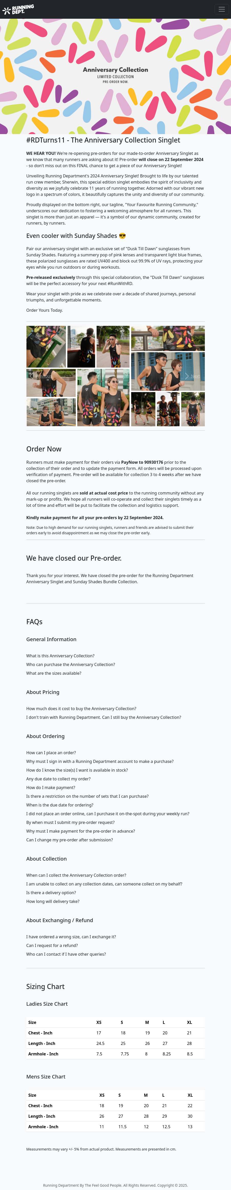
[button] (39, 376)
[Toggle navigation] (222, 9)
